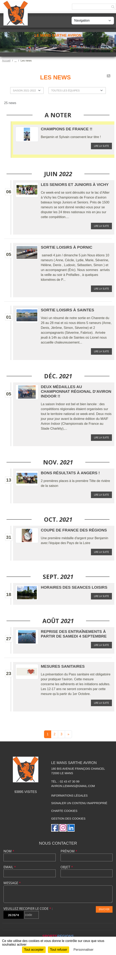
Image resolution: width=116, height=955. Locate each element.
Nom (8, 851)
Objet (67, 867)
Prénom (69, 851)
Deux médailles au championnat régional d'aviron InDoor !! (76, 391)
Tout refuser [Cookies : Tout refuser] (58, 949)
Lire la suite (101, 146)
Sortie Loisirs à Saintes (67, 310)
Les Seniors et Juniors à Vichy (75, 184)
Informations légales (69, 795)
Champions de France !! (66, 129)
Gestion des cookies (68, 818)
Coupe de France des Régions (74, 530)
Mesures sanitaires (63, 666)
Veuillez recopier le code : (28, 908)
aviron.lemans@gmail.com (73, 786)
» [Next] (68, 734)
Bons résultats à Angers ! (70, 473)
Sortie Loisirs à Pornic (66, 247)
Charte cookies (64, 810)
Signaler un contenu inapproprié (79, 803)
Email (9, 867)
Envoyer (104, 909)
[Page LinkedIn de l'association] (71, 828)
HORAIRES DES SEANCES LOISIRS (74, 587)
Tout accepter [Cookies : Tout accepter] (34, 949)
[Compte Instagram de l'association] (63, 828)
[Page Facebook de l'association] (55, 828)
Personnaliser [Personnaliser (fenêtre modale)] (84, 949)
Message (12, 883)
